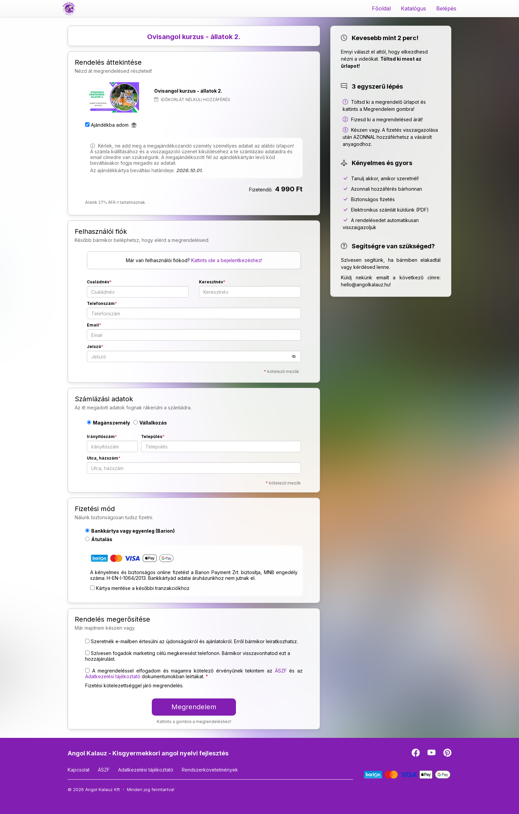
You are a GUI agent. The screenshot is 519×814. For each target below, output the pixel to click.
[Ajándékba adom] (87, 124)
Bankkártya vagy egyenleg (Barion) (130, 531)
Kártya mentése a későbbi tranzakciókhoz (142, 588)
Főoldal (381, 8)
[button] (296, 356)
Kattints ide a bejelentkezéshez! (226, 260)
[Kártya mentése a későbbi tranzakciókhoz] (92, 588)
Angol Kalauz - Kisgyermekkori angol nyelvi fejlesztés (148, 753)
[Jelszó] (194, 356)
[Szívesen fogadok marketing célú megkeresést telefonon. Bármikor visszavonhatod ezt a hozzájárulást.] (87, 653)
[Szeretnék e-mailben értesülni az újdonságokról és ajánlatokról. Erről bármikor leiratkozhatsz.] (87, 641)
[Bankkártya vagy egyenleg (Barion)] (132, 559)
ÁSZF (104, 770)
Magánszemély (108, 423)
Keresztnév (211, 281)
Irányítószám (101, 436)
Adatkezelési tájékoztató (145, 770)
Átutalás (98, 539)
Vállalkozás (150, 423)
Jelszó (94, 346)
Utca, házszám (102, 458)
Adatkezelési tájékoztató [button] (112, 676)
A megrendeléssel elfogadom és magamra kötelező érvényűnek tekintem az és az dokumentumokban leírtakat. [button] (194, 673)
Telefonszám (101, 303)
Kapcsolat (79, 770)
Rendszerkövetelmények (210, 770)
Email (93, 324)
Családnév (98, 281)
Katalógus (413, 8)
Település (151, 436)
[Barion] (407, 774)
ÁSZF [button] (281, 671)
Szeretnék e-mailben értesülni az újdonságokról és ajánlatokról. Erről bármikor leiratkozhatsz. (194, 641)
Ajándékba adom (113, 125)
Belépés (446, 8)
